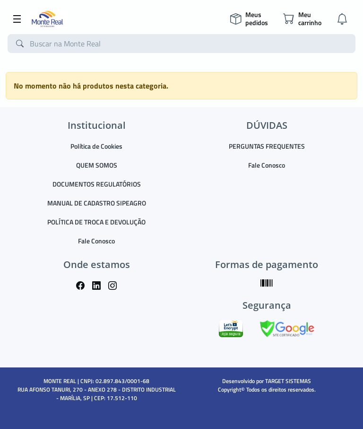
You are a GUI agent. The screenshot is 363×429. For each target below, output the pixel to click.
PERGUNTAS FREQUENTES (267, 146)
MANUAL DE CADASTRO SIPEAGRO (96, 203)
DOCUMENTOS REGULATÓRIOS (96, 184)
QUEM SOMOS (96, 165)
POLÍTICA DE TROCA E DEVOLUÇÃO (96, 222)
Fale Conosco (96, 241)
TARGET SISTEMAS (288, 380)
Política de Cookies (96, 146)
